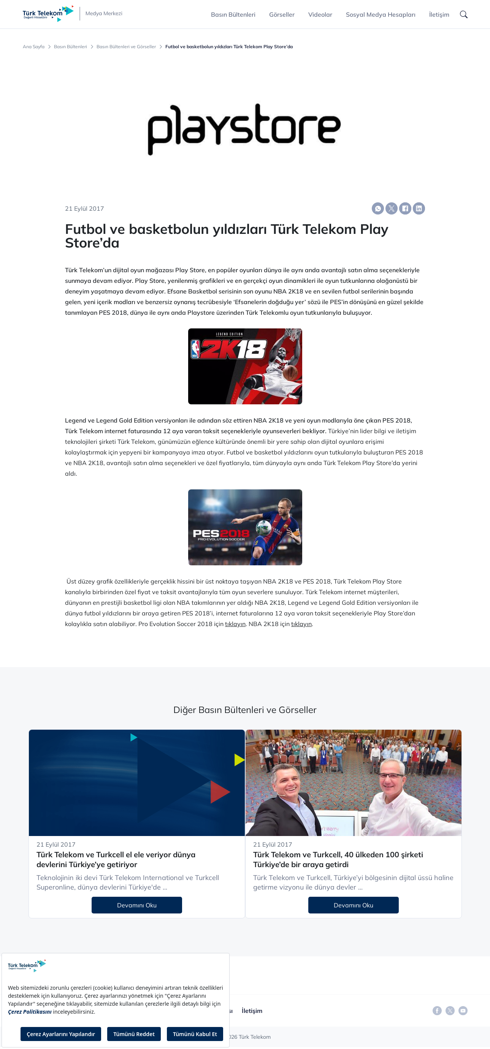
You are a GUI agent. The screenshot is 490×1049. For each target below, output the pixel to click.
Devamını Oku (137, 905)
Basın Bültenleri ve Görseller (126, 46)
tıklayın (235, 624)
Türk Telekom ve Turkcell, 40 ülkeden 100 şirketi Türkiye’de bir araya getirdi (338, 859)
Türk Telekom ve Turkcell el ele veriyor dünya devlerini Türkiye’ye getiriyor (115, 859)
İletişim (439, 14)
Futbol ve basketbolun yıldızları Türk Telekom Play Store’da (229, 46)
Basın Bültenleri (70, 46)
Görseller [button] (282, 14)
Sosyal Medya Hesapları (380, 14)
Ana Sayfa (33, 46)
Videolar (320, 14)
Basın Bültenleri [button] (233, 14)
